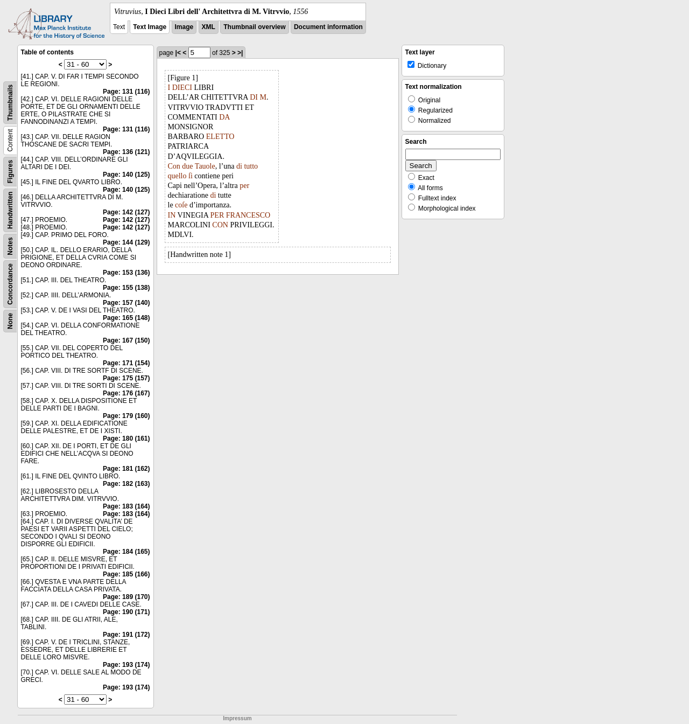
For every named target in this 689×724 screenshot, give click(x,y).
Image (184, 27)
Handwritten (10, 210)
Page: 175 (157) (126, 378)
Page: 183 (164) (126, 506)
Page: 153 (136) (126, 272)
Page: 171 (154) (126, 363)
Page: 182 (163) (126, 484)
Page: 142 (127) (126, 212)
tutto (251, 166)
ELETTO (220, 137)
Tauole (205, 166)
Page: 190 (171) (126, 612)
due (187, 166)
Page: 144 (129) (126, 242)
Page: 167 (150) (126, 340)
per (244, 186)
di (239, 166)
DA (224, 117)
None (10, 321)
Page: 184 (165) (126, 551)
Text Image (149, 27)
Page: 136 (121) (126, 152)
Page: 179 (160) (126, 416)
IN (172, 215)
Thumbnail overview (254, 27)
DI (254, 97)
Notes (10, 246)
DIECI (182, 87)
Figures (10, 171)
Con (174, 166)
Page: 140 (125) (126, 174)
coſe (181, 205)
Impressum (237, 718)
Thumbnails (10, 103)
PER (217, 215)
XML (208, 27)
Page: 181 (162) (126, 468)
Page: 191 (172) (126, 634)
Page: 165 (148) (126, 318)
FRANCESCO (248, 215)
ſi (190, 176)
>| (240, 53)
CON (220, 225)
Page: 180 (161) (126, 438)
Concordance (10, 284)
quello (177, 176)
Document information (328, 27)
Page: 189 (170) (126, 597)
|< (178, 53)
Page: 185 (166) (126, 574)
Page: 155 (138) (126, 287)
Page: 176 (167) (126, 393)
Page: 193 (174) (126, 665)
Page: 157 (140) (126, 303)
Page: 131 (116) (126, 91)
